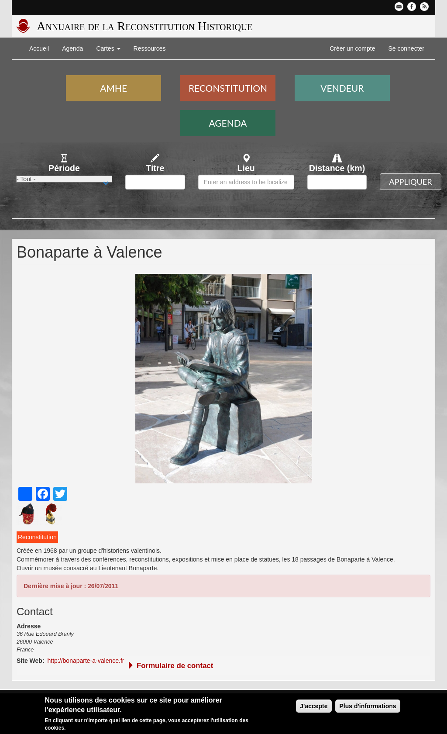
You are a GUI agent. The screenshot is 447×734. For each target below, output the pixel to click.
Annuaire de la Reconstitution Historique (144, 26)
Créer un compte (352, 48)
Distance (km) (337, 168)
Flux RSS (424, 6)
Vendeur (342, 88)
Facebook (411, 6)
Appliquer (410, 181)
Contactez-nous (399, 6)
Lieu (246, 168)
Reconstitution (228, 88)
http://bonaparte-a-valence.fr (86, 660)
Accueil (39, 48)
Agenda (72, 48)
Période (64, 168)
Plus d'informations (367, 706)
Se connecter (407, 48)
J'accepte (313, 706)
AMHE (113, 88)
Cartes (108, 48)
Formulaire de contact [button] (170, 666)
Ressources (150, 48)
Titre (155, 168)
